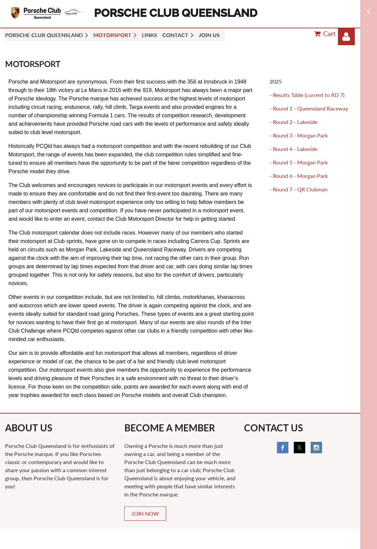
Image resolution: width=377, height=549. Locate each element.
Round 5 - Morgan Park (300, 162)
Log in (346, 36)
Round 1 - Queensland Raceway (310, 108)
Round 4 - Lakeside (295, 149)
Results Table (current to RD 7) (308, 95)
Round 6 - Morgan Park (300, 176)
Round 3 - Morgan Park (300, 135)
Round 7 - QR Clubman (300, 189)
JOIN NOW (145, 513)
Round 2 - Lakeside (295, 122)
